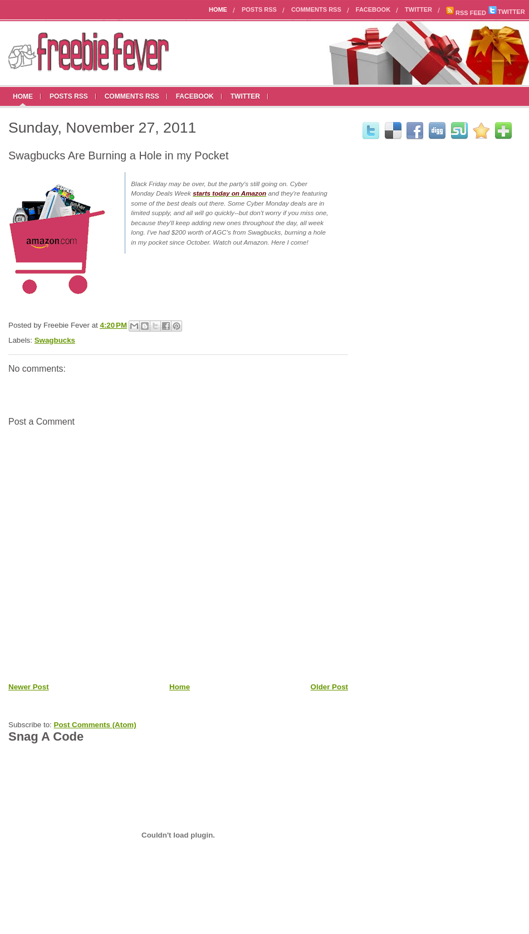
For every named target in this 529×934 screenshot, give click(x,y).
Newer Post (28, 687)
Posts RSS (259, 9)
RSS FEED (465, 12)
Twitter (418, 9)
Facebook (373, 9)
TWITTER (506, 11)
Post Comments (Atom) (95, 725)
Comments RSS (316, 9)
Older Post (329, 687)
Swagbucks (55, 340)
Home (218, 9)
